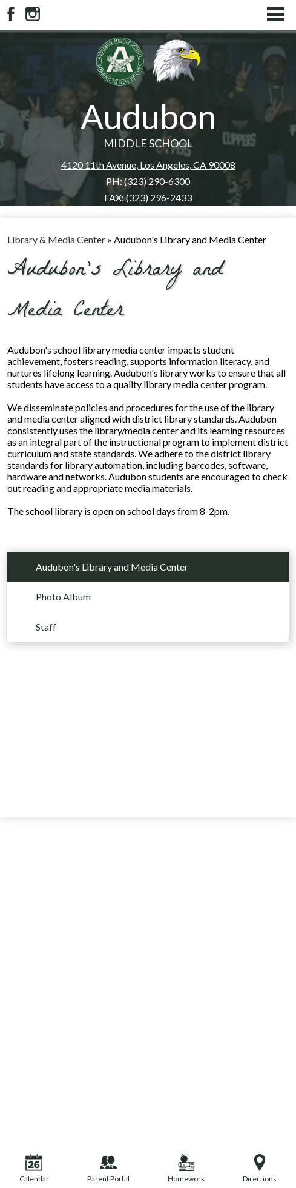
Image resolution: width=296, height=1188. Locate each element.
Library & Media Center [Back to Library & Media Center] (56, 239)
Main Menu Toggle (275, 14)
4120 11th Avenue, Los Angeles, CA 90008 (148, 164)
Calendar (34, 1168)
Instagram (32, 14)
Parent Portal (108, 1168)
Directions (260, 1168)
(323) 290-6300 (157, 181)
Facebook (11, 14)
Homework (186, 1168)
